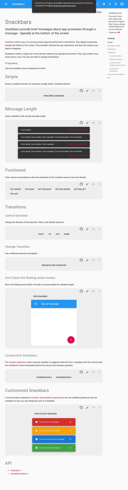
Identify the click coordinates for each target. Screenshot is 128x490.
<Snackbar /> (16, 470)
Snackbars (9, 42)
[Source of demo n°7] (93, 229)
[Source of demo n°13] (93, 372)
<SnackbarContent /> (19, 474)
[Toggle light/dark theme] (110, 4)
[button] (104, 4)
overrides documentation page (44, 397)
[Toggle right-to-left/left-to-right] (116, 4)
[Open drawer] (6, 4)
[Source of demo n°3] (93, 123)
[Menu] (36, 304)
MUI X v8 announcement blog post (62, 6)
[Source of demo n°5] (93, 184)
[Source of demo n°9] (93, 260)
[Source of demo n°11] (93, 291)
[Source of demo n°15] (93, 408)
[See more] (99, 91)
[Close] (70, 422)
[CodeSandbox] (87, 91)
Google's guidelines (17, 362)
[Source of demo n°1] (93, 91)
